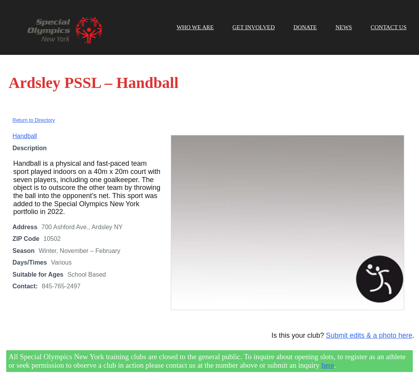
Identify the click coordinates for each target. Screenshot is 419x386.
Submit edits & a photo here (369, 335)
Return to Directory (33, 120)
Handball (24, 136)
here (327, 365)
